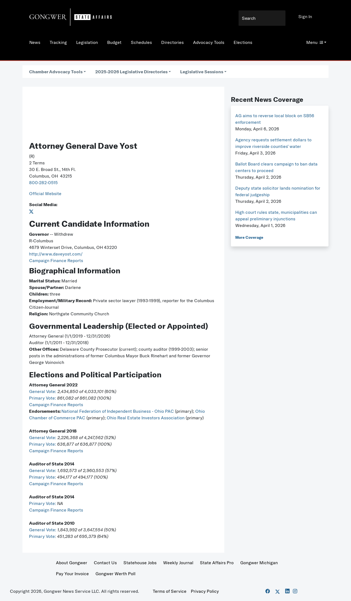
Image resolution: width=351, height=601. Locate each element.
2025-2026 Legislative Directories (131, 71)
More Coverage (249, 237)
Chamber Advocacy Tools (56, 71)
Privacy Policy (205, 591)
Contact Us (105, 562)
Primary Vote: (43, 398)
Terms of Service (169, 591)
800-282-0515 (43, 182)
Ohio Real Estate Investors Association (146, 417)
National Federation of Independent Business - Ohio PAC (117, 411)
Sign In (305, 16)
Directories (172, 42)
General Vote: (43, 391)
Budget (114, 42)
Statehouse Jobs (140, 562)
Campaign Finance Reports (56, 260)
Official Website (45, 193)
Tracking (58, 42)
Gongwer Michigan (259, 562)
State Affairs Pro (217, 562)
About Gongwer (71, 562)
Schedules (141, 42)
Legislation (87, 42)
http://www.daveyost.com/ (56, 254)
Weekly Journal (178, 562)
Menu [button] (314, 42)
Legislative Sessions (201, 71)
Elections (243, 42)
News (34, 42)
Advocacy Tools (208, 42)
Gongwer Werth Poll (115, 573)
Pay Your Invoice (72, 573)
